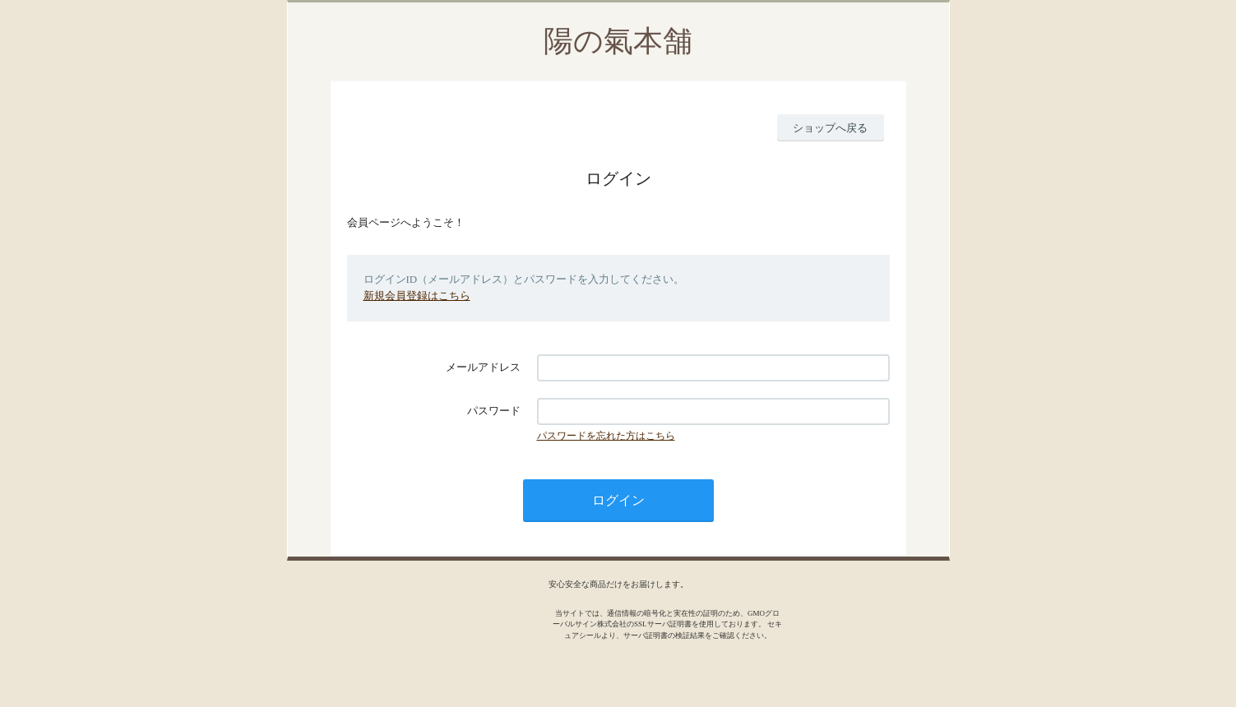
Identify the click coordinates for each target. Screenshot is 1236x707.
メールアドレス (483, 367)
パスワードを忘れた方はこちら (606, 435)
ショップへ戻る (830, 128)
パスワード (494, 410)
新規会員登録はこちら (416, 295)
